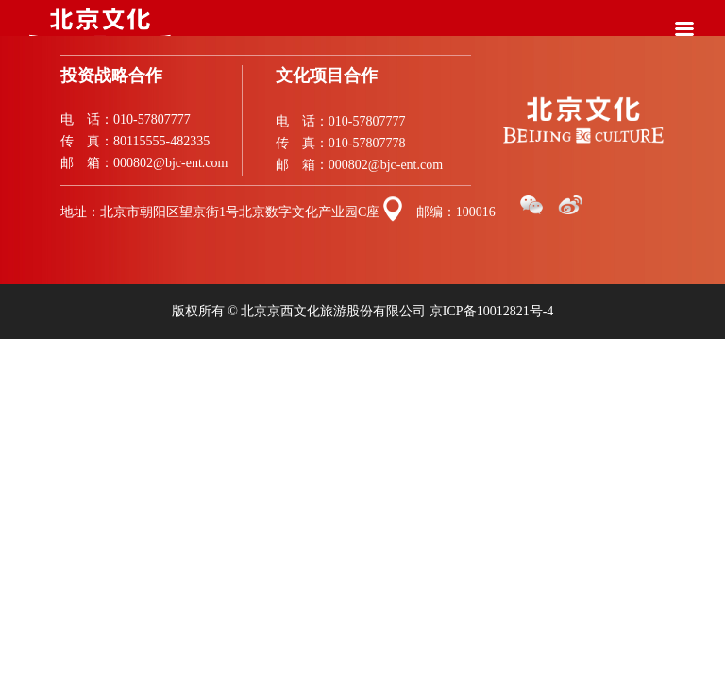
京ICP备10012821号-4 (491, 311)
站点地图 (22, 346)
